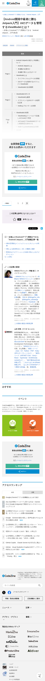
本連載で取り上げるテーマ (27, 72)
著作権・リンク (13, 667)
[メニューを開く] (3, 3)
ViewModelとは (21, 75)
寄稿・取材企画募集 (12, 598)
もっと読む (8, 257)
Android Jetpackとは (25, 66)
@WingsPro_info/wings (30, 299)
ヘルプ (11, 664)
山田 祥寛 (26, 36)
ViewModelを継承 (24, 97)
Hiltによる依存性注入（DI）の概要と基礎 (20, 249)
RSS (24, 297)
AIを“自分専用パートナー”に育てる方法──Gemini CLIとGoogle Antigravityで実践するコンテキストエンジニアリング (24, 504)
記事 (15, 297)
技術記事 (5, 45)
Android (12, 45)
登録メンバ (21, 290)
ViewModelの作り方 (23, 94)
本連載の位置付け (24, 69)
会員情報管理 (13, 670)
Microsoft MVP (19, 342)
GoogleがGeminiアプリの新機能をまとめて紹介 (22, 497)
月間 (32, 492)
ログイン (22, 188)
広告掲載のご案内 (33, 598)
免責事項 (11, 673)
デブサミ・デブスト (10, 618)
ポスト (32, 228)
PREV (6, 203)
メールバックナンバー (22, 176)
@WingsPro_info (34, 297)
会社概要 (11, 676)
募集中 (24, 293)
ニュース (7, 608)
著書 (36, 295)
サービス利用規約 (14, 679)
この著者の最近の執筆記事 (23, 323)
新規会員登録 (22, 182)
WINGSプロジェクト (23, 276)
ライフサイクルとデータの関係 (28, 78)
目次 (31, 54)
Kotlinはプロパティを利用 (27, 106)
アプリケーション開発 (22, 45)
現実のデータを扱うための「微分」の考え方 (21, 531)
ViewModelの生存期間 (25, 87)
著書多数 (33, 367)
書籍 (29, 617)
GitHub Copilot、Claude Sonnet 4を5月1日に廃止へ (23, 543)
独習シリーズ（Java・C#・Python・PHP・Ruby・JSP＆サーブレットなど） (27, 351)
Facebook (32, 302)
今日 (12, 492)
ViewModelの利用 (22, 112)
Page (7, 74)
